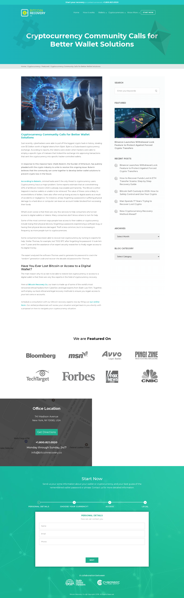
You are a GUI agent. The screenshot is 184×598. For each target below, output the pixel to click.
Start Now (148, 12)
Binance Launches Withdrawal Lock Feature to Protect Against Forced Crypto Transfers (134, 145)
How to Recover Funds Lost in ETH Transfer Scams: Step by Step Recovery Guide (138, 181)
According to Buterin (31, 181)
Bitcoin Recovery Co (38, 284)
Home (76, 12)
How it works (89, 12)
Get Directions (46, 432)
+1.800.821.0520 (111, 2)
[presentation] (92, 551)
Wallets (101, 12)
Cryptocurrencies (116, 12)
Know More (132, 12)
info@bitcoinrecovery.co (46, 452)
